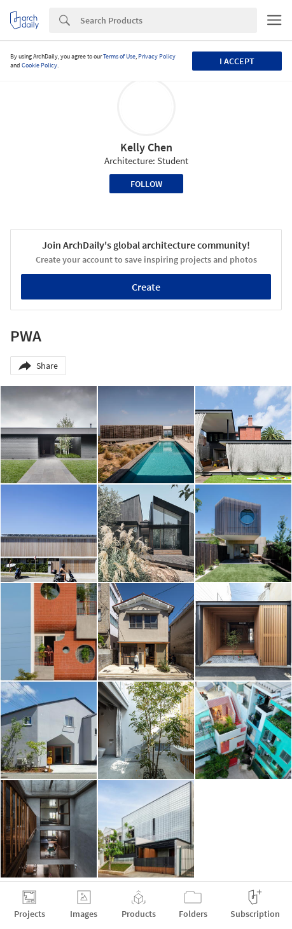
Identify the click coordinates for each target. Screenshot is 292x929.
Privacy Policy (157, 56)
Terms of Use (119, 56)
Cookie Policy (39, 65)
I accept (236, 61)
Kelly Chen (146, 147)
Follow (146, 183)
